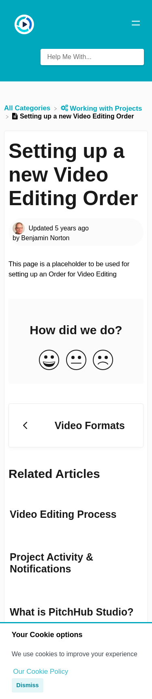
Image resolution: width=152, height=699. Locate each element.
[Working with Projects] (101, 108)
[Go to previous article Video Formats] (76, 425)
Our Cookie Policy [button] (40, 671)
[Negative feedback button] (103, 360)
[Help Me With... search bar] (92, 57)
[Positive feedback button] (49, 360)
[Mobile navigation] (136, 24)
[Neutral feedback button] (76, 360)
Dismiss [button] (27, 685)
